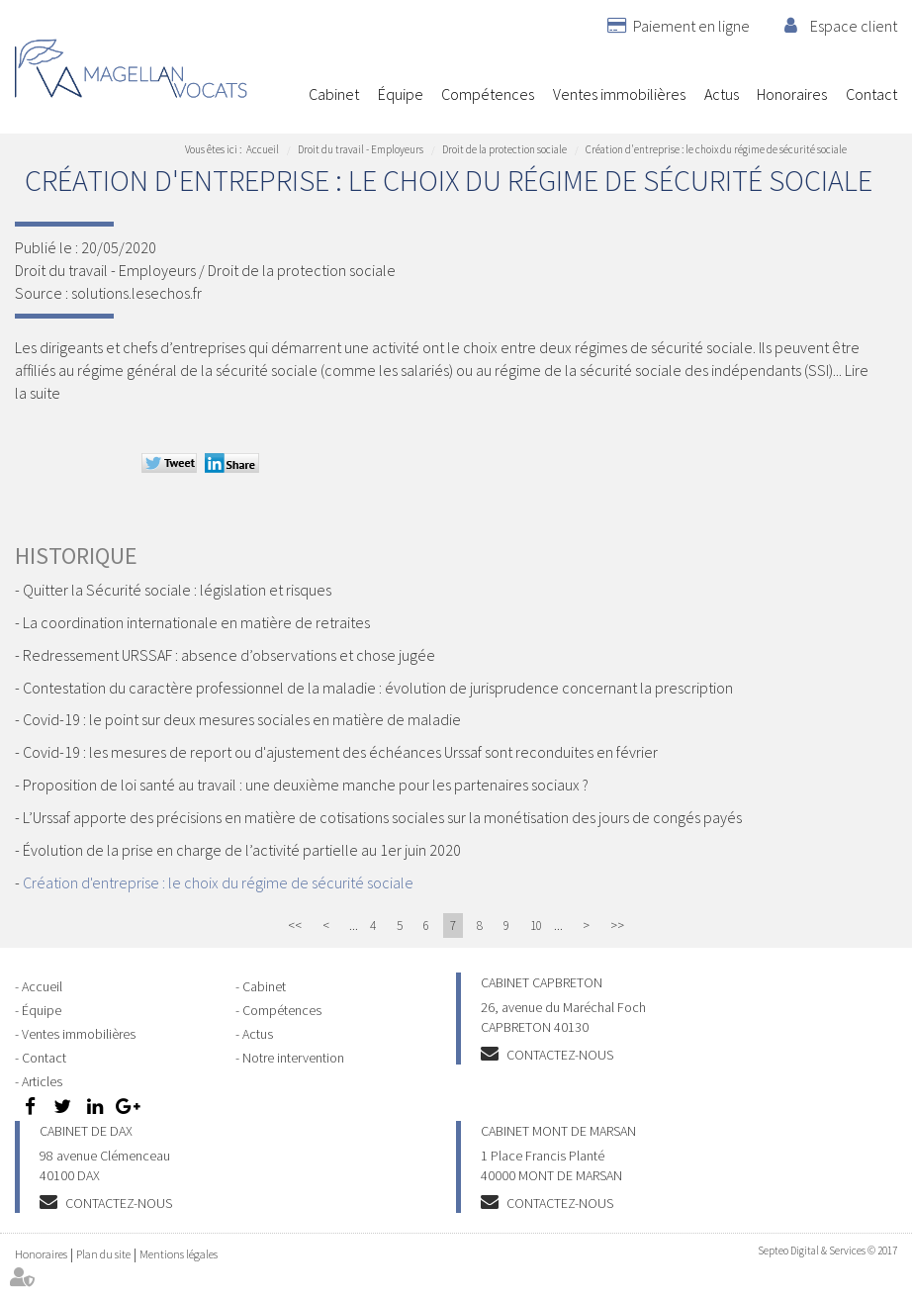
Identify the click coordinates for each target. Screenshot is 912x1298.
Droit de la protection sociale (504, 149)
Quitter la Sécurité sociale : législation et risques (177, 590)
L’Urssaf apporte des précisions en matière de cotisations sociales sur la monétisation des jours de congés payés (382, 817)
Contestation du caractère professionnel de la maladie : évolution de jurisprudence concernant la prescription (378, 687)
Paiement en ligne (691, 26)
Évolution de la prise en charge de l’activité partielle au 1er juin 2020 (242, 850)
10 (536, 925)
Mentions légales (178, 1254)
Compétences (487, 94)
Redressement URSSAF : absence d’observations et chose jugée (229, 655)
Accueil (282, 94)
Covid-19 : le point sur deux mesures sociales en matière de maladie (242, 719)
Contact (871, 94)
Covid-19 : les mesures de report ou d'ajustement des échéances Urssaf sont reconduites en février (340, 752)
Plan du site (103, 1254)
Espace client (853, 26)
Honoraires (792, 94)
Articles (42, 1081)
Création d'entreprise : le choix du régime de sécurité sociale (716, 149)
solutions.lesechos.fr (136, 293)
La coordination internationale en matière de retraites (196, 622)
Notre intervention (293, 1057)
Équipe (400, 94)
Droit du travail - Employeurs (360, 149)
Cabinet (334, 94)
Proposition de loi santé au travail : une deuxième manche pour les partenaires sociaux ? (306, 784)
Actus (721, 94)
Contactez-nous (559, 1055)
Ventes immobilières (619, 94)
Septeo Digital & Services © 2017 (827, 1250)
